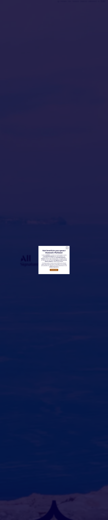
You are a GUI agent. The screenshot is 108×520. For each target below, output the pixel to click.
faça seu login (54, 269)
